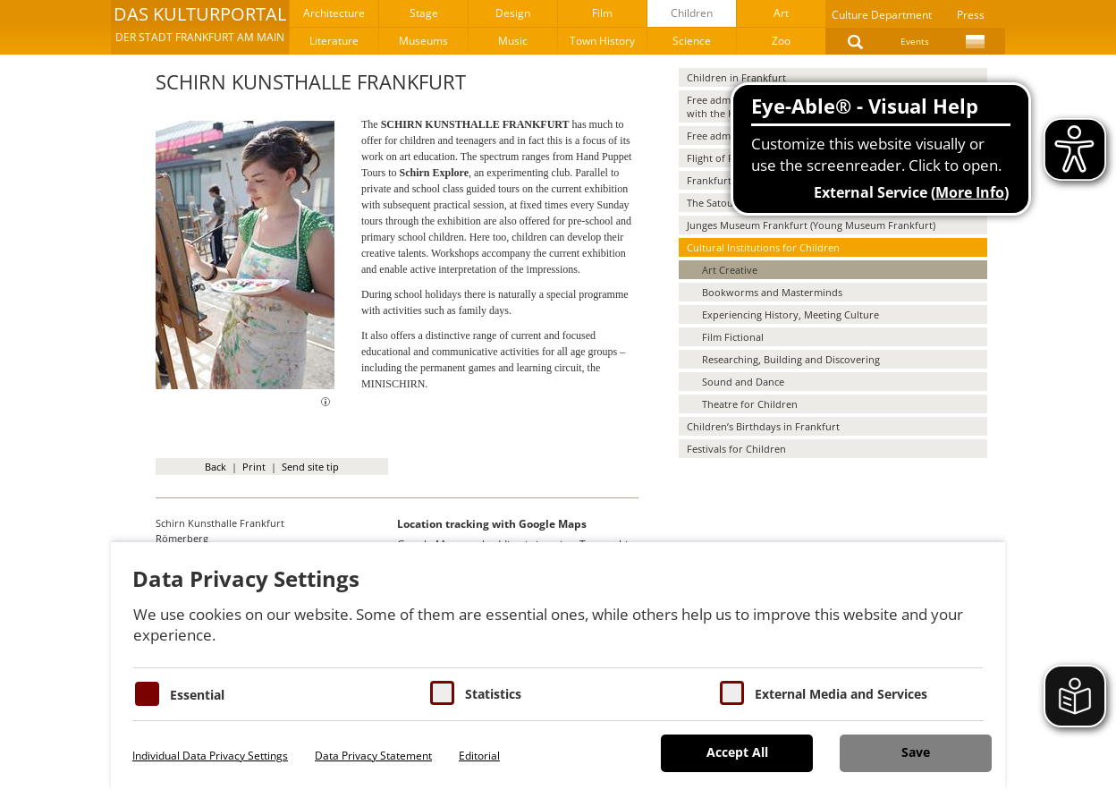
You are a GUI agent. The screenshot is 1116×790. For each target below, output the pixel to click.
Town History (602, 40)
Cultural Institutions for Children (763, 247)
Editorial (479, 755)
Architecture (334, 13)
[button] (200, 27)
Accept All (737, 751)
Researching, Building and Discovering (791, 359)
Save (915, 751)
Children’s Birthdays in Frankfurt (763, 426)
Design (512, 13)
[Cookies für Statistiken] (442, 693)
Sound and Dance (743, 381)
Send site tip (310, 466)
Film (602, 13)
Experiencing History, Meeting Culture (790, 314)
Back (215, 466)
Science (691, 40)
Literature (334, 40)
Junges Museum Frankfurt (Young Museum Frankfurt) (811, 225)
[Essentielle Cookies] (147, 694)
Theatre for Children (750, 404)
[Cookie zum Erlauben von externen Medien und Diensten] (732, 693)
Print (254, 466)
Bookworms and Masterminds (772, 292)
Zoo (781, 40)
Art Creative (729, 269)
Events (914, 41)
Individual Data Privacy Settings (210, 755)
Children (692, 13)
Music (513, 40)
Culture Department (882, 14)
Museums (423, 40)
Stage (424, 13)
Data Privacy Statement (373, 755)
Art (781, 13)
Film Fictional (733, 337)
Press (971, 14)
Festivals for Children (736, 448)
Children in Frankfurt (736, 77)
